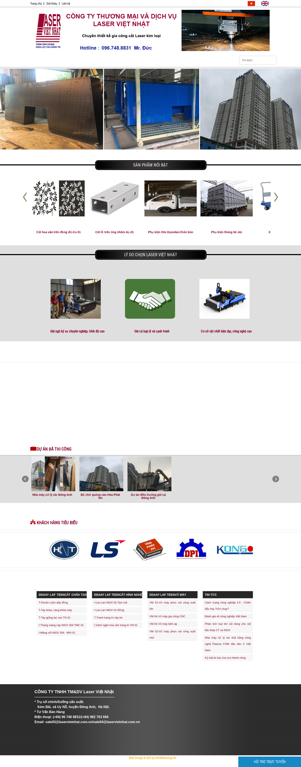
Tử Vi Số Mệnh (121, 765)
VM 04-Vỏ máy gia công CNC (167, 616)
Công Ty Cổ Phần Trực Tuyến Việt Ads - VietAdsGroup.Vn (73, 765)
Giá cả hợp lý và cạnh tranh (151, 331)
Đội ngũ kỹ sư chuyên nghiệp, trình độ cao (77, 331)
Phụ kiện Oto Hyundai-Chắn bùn (170, 232)
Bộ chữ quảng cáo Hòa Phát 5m (100, 496)
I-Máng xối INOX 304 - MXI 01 (57, 632)
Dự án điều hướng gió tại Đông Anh (148, 496)
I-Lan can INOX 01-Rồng (109, 610)
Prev (25, 479)
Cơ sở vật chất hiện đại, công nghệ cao (226, 331)
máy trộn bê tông (145, 765)
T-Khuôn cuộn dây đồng (53, 602)
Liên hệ (66, 3)
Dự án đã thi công (54, 449)
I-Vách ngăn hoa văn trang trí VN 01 (116, 625)
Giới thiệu (51, 3)
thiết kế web (137, 765)
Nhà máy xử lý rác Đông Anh (52, 494)
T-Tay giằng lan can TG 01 (54, 617)
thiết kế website (129, 765)
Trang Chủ (45, 60)
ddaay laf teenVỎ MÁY (167, 594)
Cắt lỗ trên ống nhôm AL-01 (114, 232)
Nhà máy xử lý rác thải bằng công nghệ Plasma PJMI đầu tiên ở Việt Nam (228, 644)
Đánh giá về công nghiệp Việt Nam (226, 616)
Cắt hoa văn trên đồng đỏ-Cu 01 (58, 232)
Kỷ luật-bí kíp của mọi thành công (225, 657)
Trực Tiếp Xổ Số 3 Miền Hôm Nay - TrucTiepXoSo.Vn (46, 765)
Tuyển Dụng (162, 60)
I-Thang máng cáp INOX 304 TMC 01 (61, 625)
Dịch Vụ (191, 60)
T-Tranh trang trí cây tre (108, 617)
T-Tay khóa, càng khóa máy (55, 610)
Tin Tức (133, 60)
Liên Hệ (220, 60)
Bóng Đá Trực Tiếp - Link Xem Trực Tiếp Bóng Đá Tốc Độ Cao (102, 765)
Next (275, 479)
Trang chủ (36, 3)
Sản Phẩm (103, 60)
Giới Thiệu (74, 60)
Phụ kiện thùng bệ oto (226, 232)
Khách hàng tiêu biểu (57, 522)
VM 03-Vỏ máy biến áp (163, 623)
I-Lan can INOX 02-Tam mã (110, 602)
